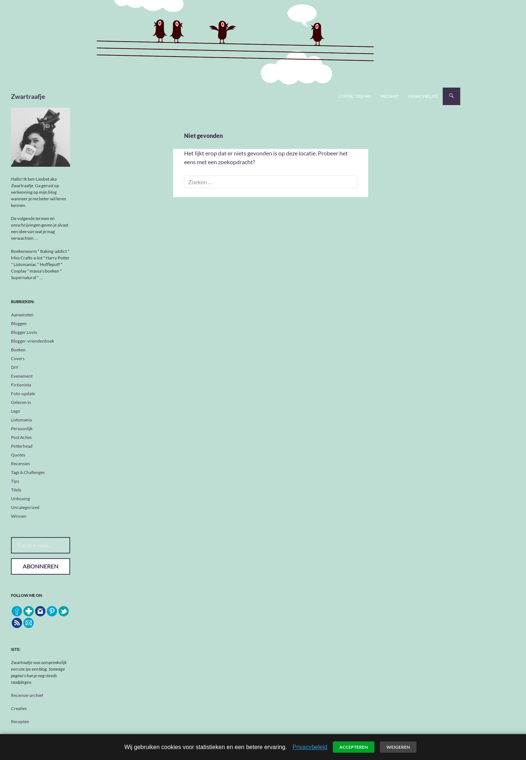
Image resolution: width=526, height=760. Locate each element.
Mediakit (390, 96)
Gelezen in (21, 402)
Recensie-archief (27, 695)
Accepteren (353, 747)
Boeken (18, 349)
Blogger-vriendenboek (32, 341)
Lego (15, 411)
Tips (15, 481)
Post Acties (21, 437)
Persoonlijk (22, 428)
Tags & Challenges (28, 472)
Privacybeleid (423, 96)
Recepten (20, 721)
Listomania (21, 420)
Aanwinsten (22, 314)
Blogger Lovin (24, 332)
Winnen (18, 516)
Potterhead (22, 446)
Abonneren (40, 566)
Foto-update (23, 393)
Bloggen (19, 323)
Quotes (18, 455)
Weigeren (398, 747)
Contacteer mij (354, 96)
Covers (17, 358)
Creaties (19, 708)
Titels (16, 490)
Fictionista (21, 384)
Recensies (20, 463)
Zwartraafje (28, 96)
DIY (15, 367)
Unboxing (20, 498)
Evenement (22, 376)
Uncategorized (25, 507)
